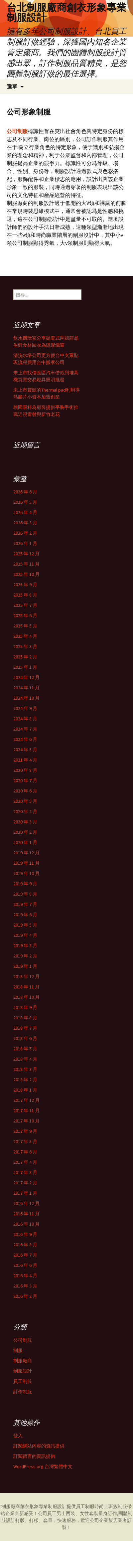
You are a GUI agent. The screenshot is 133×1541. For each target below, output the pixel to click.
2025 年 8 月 (25, 595)
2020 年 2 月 (25, 832)
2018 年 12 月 (26, 976)
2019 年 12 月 (26, 853)
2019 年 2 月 (25, 956)
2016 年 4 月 (25, 1276)
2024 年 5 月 (25, 750)
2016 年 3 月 (25, 1286)
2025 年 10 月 (26, 574)
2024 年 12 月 (26, 677)
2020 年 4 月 (25, 811)
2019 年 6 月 (25, 915)
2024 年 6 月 (25, 739)
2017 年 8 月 (25, 1141)
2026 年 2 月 (25, 533)
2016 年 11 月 (26, 1214)
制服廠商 (22, 1361)
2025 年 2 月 (25, 657)
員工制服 (22, 1381)
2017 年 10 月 (26, 1121)
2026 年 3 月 (25, 523)
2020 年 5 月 (25, 801)
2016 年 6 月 (25, 1265)
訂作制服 (22, 1392)
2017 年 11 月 (26, 1110)
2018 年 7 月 (25, 1028)
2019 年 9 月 (25, 884)
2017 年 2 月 (25, 1183)
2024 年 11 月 (26, 688)
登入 (18, 1436)
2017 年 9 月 (25, 1131)
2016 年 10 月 (26, 1224)
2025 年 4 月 (25, 636)
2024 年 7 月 (25, 729)
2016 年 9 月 (25, 1234)
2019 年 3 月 (25, 945)
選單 (12, 86)
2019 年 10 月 (26, 873)
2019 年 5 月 (25, 925)
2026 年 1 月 (25, 543)
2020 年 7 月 (25, 780)
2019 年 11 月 (26, 863)
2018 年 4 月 (25, 1059)
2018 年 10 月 (26, 997)
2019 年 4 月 (25, 935)
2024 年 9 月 (25, 708)
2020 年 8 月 (25, 770)
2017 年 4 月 (25, 1162)
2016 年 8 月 (25, 1245)
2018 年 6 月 (25, 1038)
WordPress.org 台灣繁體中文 (42, 1466)
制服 (18, 1350)
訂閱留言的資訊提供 (34, 1456)
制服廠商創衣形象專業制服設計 (33, 1506)
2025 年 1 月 (25, 667)
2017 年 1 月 (25, 1193)
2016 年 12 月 (26, 1203)
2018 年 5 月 (25, 1049)
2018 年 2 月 (25, 1080)
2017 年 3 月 (25, 1172)
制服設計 (22, 1371)
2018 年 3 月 (25, 1069)
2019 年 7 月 (25, 904)
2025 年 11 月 (26, 564)
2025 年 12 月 (26, 554)
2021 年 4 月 (25, 760)
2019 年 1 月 (25, 966)
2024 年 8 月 (25, 719)
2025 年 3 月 (25, 646)
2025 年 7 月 (25, 605)
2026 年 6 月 (25, 492)
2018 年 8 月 (25, 1018)
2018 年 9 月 (25, 1007)
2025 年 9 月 (25, 585)
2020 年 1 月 (25, 842)
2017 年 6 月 (25, 1152)
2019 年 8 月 (25, 894)
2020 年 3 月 (25, 822)
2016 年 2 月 (25, 1296)
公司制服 (22, 1340)
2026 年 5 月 (25, 502)
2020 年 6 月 (25, 791)
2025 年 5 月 (25, 626)
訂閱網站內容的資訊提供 (39, 1446)
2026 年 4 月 (25, 512)
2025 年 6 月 (25, 615)
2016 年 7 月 (25, 1255)
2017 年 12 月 (26, 1100)
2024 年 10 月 (26, 698)
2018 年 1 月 (25, 1090)
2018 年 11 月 (26, 987)
